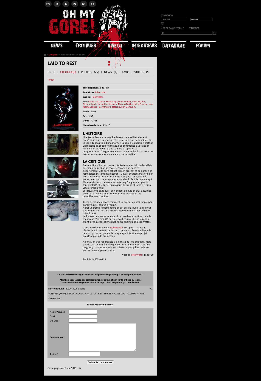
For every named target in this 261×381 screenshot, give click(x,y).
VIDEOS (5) (142, 71)
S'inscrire (194, 28)
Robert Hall (100, 92)
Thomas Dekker (125, 104)
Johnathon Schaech (107, 104)
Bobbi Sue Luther (96, 101)
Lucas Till (95, 107)
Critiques (53, 54)
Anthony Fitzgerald (111, 107)
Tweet (50, 79)
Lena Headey (124, 101)
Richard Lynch (90, 104)
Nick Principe (140, 104)
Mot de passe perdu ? (172, 28)
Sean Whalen (138, 101)
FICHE (51, 71)
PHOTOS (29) (90, 71)
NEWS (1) (110, 71)
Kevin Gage (111, 101)
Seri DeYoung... (128, 107)
